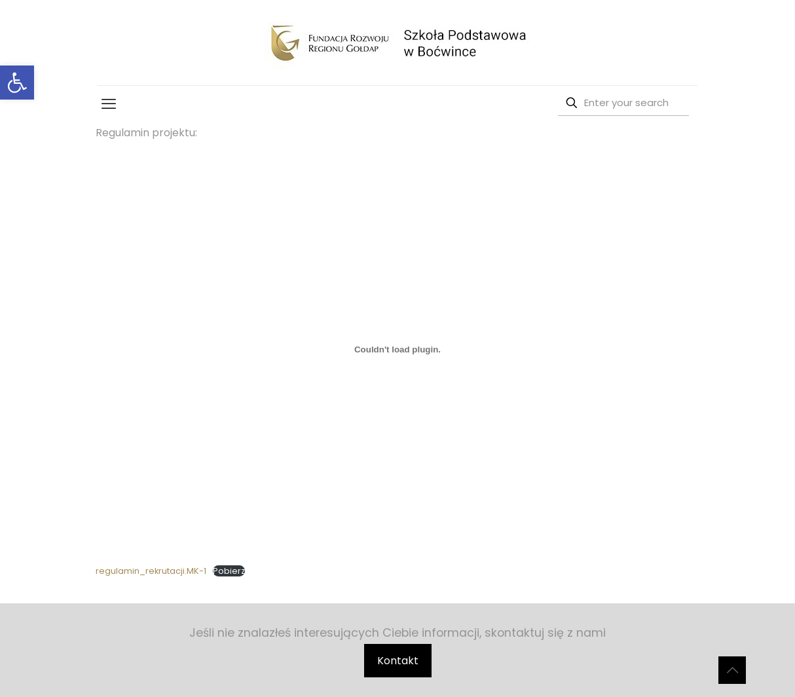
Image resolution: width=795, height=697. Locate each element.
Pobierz (229, 570)
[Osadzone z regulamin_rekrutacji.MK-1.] (397, 349)
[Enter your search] (623, 103)
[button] (17, 83)
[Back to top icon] (732, 670)
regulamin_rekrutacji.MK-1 (151, 570)
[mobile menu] (109, 104)
